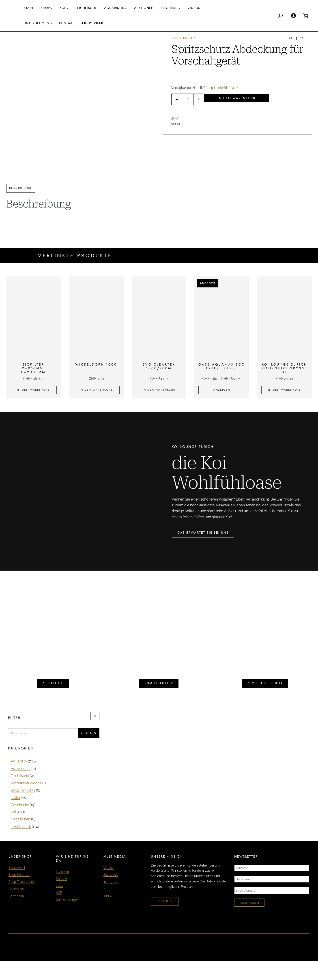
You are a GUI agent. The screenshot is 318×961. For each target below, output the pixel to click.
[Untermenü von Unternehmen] (51, 23)
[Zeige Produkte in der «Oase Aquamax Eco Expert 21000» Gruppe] (221, 390)
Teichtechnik (183, 37)
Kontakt (61, 878)
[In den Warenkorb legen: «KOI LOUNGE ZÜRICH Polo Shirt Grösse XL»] (284, 390)
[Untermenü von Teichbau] (179, 8)
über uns (165, 901)
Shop (45, 8)
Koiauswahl (17, 867)
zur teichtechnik (265, 683)
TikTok (107, 896)
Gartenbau (16, 896)
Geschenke (17, 889)
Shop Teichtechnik (22, 882)
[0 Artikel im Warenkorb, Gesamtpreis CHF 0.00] (305, 16)
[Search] (281, 16)
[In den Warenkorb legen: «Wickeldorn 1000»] (96, 390)
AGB (59, 893)
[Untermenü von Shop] (52, 8)
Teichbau (169, 8)
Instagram (110, 882)
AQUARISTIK (114, 8)
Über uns (62, 871)
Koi (62, 8)
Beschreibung (20, 188)
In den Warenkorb (236, 98)
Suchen (89, 733)
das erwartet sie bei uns (203, 532)
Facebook (110, 874)
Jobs (59, 885)
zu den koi (53, 683)
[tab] (20, 188)
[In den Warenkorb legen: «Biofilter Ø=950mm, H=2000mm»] (33, 390)
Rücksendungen (68, 900)
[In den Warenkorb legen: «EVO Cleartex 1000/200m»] (159, 390)
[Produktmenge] (187, 99)
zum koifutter (159, 683)
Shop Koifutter (19, 874)
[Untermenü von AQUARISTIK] (126, 8)
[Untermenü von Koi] (67, 8)
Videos (108, 867)
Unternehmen (36, 23)
